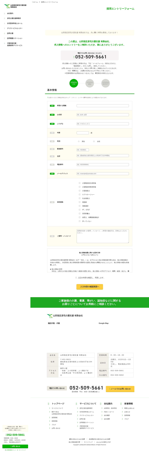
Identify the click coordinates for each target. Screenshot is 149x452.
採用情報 (54, 417)
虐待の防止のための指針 (77, 439)
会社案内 (8, 13)
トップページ (58, 404)
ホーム (35, 2)
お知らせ (127, 412)
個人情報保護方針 (74, 442)
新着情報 (54, 421)
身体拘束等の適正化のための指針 (99, 439)
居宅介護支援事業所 (12, 18)
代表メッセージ (109, 412)
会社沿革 (107, 419)
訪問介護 (8, 33)
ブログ (54, 424)
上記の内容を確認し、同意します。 (91, 278)
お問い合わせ (56, 428)
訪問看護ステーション (13, 38)
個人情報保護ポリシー (10, 450)
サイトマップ (22, 450)
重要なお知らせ (129, 408)
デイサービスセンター (13, 28)
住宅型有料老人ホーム (13, 23)
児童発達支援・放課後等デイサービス (13, 44)
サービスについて (57, 408)
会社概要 (107, 415)
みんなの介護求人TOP (103, 442)
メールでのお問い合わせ (120, 389)
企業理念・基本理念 (110, 408)
